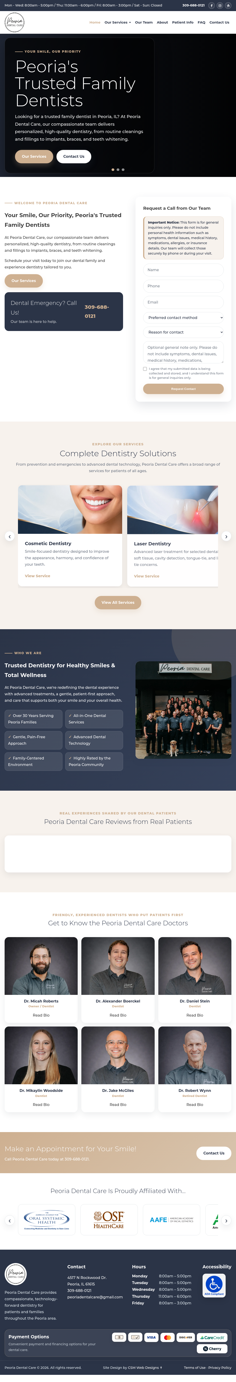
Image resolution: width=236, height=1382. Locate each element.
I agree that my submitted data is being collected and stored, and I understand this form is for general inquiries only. (179, 374)
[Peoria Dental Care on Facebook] (211, 5)
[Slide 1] (113, 169)
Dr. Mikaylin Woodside (41, 1098)
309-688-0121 (194, 5)
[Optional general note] (183, 353)
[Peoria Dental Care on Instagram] (220, 5)
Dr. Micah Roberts (41, 1008)
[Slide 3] (123, 169)
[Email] (183, 303)
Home (94, 22)
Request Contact (183, 389)
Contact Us (219, 22)
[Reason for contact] (183, 333)
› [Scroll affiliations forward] (226, 1227)
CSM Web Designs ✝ (145, 1375)
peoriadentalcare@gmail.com (95, 1304)
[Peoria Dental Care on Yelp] (228, 5)
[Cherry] (211, 1356)
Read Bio (41, 1023)
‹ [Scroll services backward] (10, 540)
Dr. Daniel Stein (195, 1008)
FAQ (201, 22)
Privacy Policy (219, 1375)
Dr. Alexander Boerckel (118, 1008)
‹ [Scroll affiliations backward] (10, 1227)
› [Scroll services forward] (226, 540)
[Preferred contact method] (183, 318)
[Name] (183, 270)
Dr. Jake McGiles (118, 1098)
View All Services (118, 609)
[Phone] (183, 287)
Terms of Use (195, 1375)
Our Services (116, 22)
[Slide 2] (118, 169)
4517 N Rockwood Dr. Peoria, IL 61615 (86, 1287)
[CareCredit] (211, 1344)
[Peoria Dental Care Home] (14, 22)
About (162, 22)
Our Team (144, 22)
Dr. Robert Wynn (195, 1098)
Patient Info (183, 22)
